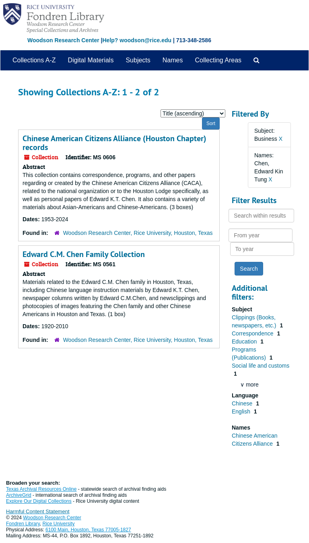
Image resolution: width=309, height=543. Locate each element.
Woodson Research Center (63, 40)
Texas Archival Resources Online (41, 489)
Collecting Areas (218, 60)
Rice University (59, 524)
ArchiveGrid (18, 495)
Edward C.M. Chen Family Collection (84, 254)
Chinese (243, 403)
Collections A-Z (34, 60)
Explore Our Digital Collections (39, 501)
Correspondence (253, 333)
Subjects (138, 60)
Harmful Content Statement (38, 511)
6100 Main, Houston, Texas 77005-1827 (88, 530)
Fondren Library (23, 524)
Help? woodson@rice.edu (136, 40)
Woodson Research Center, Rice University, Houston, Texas (138, 233)
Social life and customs (260, 365)
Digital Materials (91, 60)
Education (245, 341)
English (242, 411)
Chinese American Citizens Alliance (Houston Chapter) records (114, 142)
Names (173, 60)
